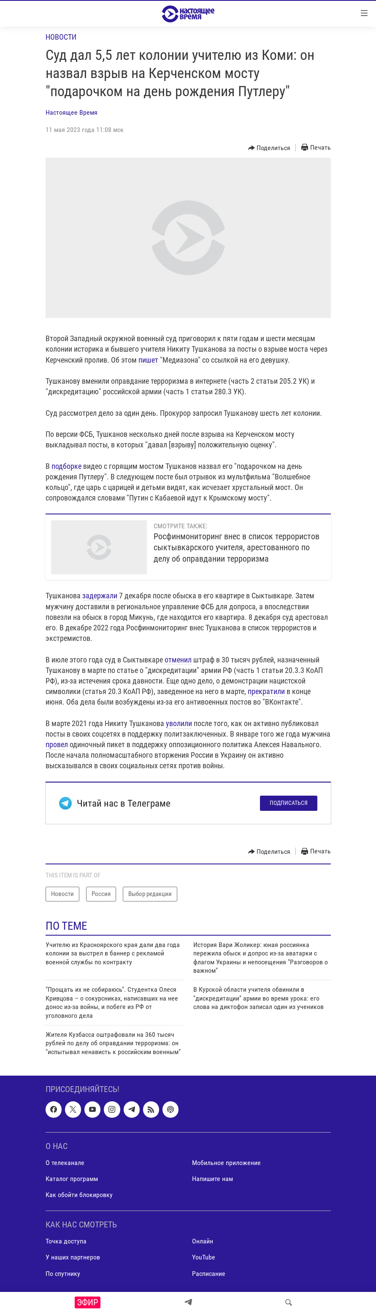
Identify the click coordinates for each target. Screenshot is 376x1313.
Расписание (208, 1274)
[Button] (269, 148)
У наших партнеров (73, 1258)
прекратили (266, 691)
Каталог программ (72, 1179)
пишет (148, 359)
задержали (99, 595)
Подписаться (289, 802)
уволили (179, 723)
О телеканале (65, 1163)
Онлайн (202, 1242)
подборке (66, 466)
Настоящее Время (71, 112)
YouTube (203, 1258)
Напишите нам (212, 1179)
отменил (178, 659)
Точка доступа (66, 1242)
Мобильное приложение (226, 1163)
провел (57, 744)
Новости (61, 36)
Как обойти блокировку (79, 1195)
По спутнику (63, 1274)
